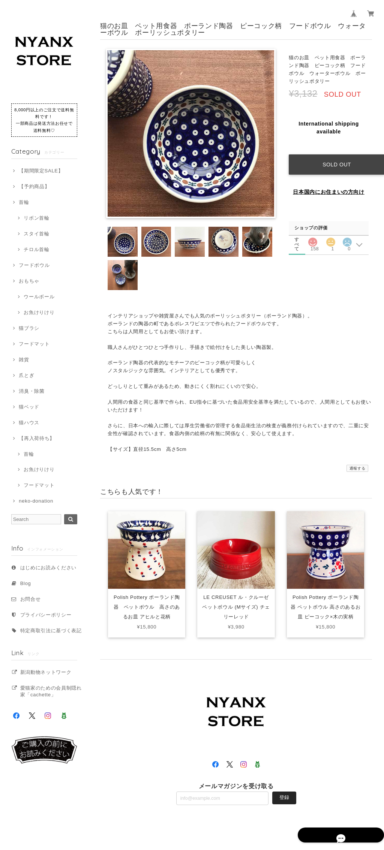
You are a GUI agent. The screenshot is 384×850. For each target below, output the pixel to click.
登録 (284, 797)
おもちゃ (29, 281)
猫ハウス (29, 422)
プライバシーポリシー (46, 615)
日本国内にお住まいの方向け (328, 185)
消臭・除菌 (31, 391)
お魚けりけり (39, 312)
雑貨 (24, 359)
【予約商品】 (34, 186)
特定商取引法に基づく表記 (51, 630)
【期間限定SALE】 (41, 171)
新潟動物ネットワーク (46, 672)
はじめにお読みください (48, 567)
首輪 (24, 202)
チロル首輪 (36, 249)
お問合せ (30, 599)
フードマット (34, 344)
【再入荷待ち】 (37, 438)
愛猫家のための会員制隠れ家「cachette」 (51, 691)
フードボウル (34, 265)
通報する (358, 468)
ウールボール (39, 296)
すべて (297, 232)
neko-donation (36, 501)
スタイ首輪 (36, 233)
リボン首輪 (36, 218)
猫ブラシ (29, 328)
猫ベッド (29, 407)
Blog (25, 583)
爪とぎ (26, 375)
